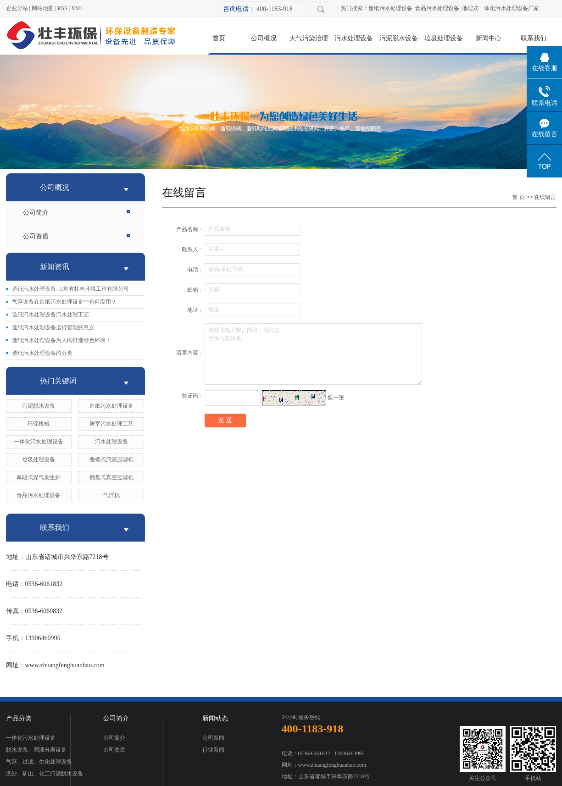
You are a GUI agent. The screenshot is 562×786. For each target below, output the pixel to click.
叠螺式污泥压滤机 (111, 459)
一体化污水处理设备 (38, 441)
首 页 (518, 197)
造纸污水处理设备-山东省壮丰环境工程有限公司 (70, 289)
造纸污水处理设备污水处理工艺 (50, 314)
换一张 (336, 397)
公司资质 (36, 236)
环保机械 (39, 424)
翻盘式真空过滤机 (111, 477)
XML (77, 8)
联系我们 (533, 38)
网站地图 (43, 8)
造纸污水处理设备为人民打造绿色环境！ (61, 340)
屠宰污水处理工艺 (111, 424)
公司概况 (264, 38)
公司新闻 (213, 738)
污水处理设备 (353, 38)
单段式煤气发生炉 (39, 477)
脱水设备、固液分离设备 (36, 750)
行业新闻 (213, 750)
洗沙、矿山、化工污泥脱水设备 (44, 773)
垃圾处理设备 (443, 38)
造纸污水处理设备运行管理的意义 (53, 327)
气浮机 (111, 495)
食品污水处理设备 (437, 8)
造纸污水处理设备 (390, 8)
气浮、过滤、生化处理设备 (39, 761)
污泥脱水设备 (398, 38)
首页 (218, 38)
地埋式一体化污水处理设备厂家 (500, 8)
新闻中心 (488, 38)
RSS (62, 8)
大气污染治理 (308, 38)
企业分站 (17, 8)
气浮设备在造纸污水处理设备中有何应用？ (64, 302)
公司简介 (36, 212)
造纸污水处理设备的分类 (42, 353)
